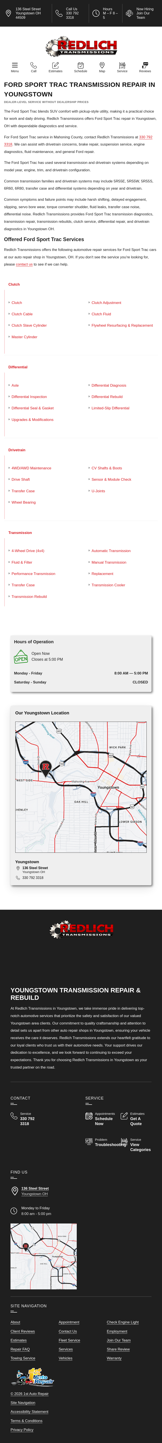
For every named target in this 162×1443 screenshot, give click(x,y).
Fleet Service (69, 1340)
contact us (24, 264)
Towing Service (22, 1358)
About (15, 1322)
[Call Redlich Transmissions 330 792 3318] (25, 1119)
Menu (15, 71)
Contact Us (68, 1331)
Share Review (118, 1349)
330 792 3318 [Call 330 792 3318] (33, 878)
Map (102, 71)
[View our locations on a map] (43, 1256)
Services (66, 1349)
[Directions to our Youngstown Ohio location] (43, 1191)
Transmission (20, 533)
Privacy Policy (21, 1430)
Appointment (69, 1322)
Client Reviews (22, 1331)
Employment (117, 1331)
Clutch (14, 284)
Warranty (114, 1358)
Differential (18, 367)
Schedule (80, 71)
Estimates (55, 71)
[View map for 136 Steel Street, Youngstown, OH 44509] (85, 870)
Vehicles (65, 1358)
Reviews (145, 71)
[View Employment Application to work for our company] (141, 13)
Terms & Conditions (26, 1421)
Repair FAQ (20, 1349)
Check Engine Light (123, 1322)
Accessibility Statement (29, 1412)
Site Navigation (22, 1403)
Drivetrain (17, 450)
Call (34, 71)
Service (122, 71)
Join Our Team (119, 1340)
